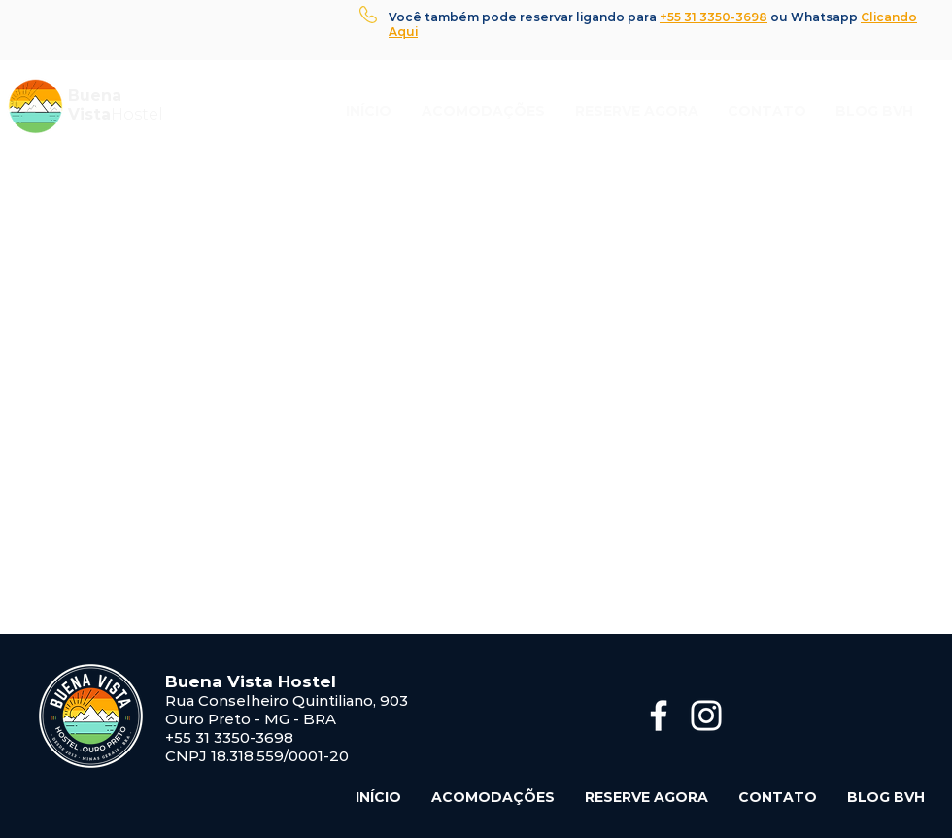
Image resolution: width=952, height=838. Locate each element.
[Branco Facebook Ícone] (658, 715)
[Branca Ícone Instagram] (706, 715)
